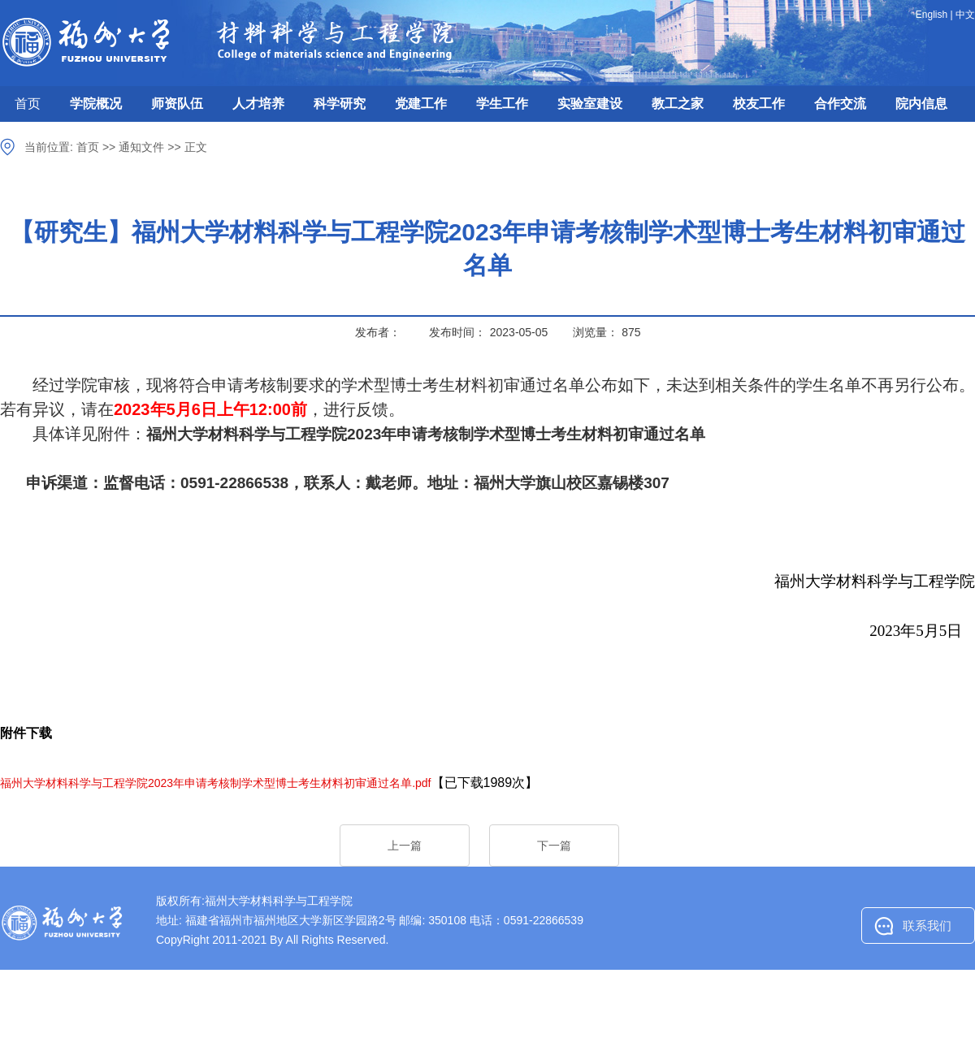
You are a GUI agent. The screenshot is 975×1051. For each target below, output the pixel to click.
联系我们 (927, 925)
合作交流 (840, 103)
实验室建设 (589, 103)
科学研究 (340, 103)
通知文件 (141, 147)
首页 (28, 103)
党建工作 (421, 103)
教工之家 (678, 103)
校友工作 (759, 103)
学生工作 (502, 103)
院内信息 (921, 103)
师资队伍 (177, 103)
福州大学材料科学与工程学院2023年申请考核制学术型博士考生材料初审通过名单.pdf (215, 782)
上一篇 (405, 845)
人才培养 (258, 103)
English (931, 14)
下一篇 (554, 845)
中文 (965, 14)
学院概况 (96, 103)
